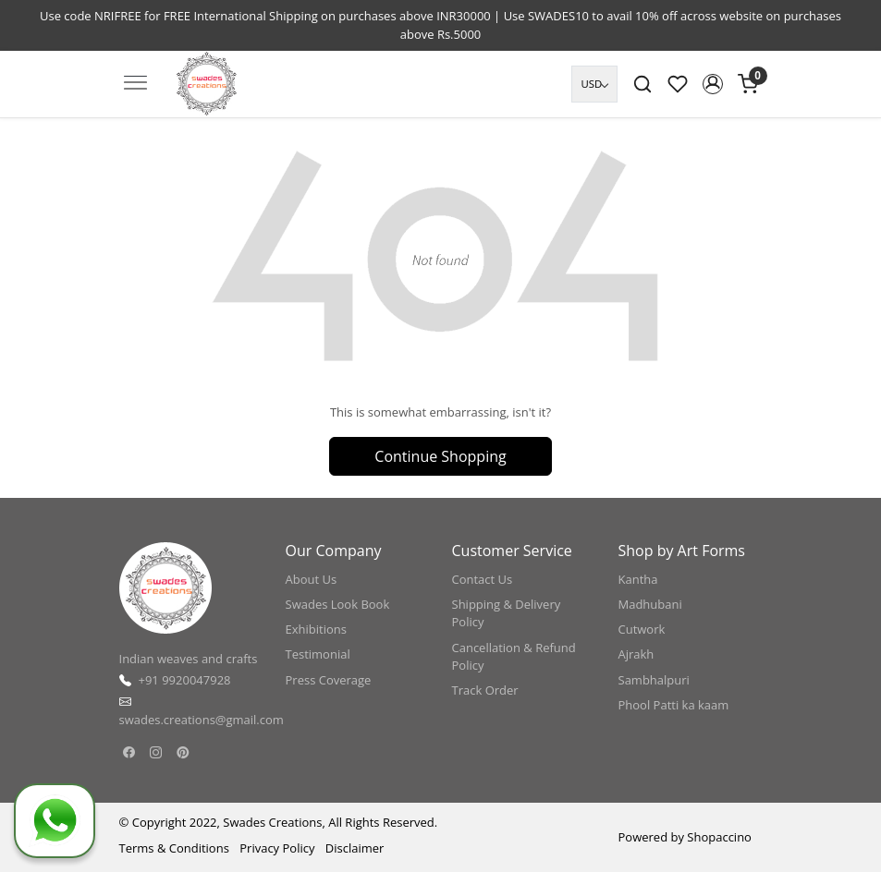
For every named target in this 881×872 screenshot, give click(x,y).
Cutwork (642, 629)
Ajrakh (636, 654)
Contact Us (482, 579)
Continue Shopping (440, 456)
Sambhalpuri (654, 680)
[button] (712, 84)
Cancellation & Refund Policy (514, 656)
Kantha (638, 579)
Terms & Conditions (174, 848)
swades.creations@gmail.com (201, 719)
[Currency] (594, 84)
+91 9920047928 (185, 680)
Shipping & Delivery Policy (506, 613)
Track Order (485, 690)
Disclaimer (355, 848)
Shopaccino (719, 837)
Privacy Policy (276, 848)
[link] (642, 84)
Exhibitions (316, 629)
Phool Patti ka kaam (673, 704)
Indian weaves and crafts (188, 658)
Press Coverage (329, 680)
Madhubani (650, 604)
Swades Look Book (338, 604)
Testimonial (318, 654)
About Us (311, 579)
